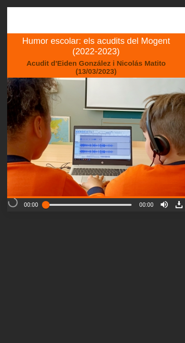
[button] (164, 204)
